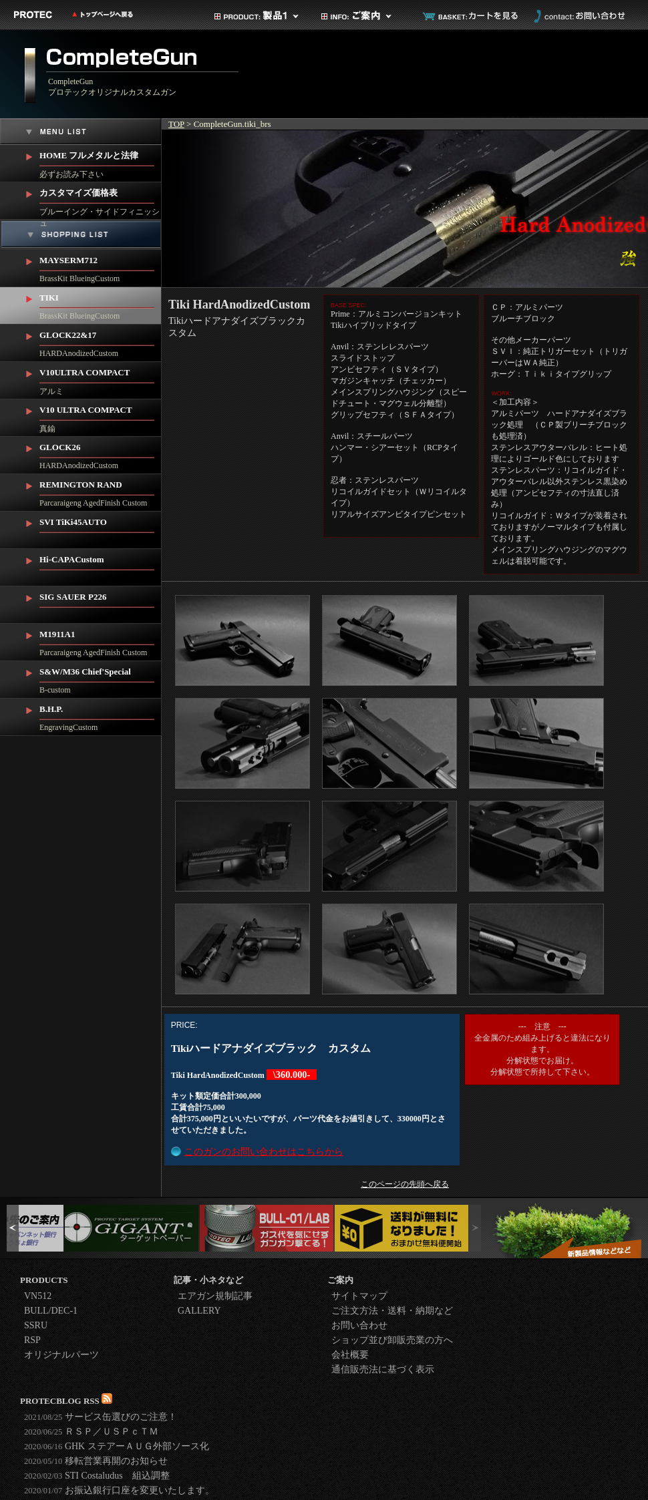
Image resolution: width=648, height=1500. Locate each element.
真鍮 (100, 416)
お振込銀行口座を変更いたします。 (119, 1490)
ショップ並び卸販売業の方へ (392, 1340)
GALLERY (199, 1311)
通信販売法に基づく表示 (382, 1369)
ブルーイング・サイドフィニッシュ (100, 201)
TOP (176, 124)
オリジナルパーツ (61, 1355)
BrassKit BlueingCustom (100, 266)
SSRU (35, 1325)
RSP (32, 1340)
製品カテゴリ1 (257, 16)
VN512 (37, 1296)
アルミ (100, 379)
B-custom (100, 678)
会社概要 (350, 1355)
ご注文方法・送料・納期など (392, 1311)
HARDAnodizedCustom (100, 341)
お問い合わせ (578, 16)
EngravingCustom (100, 715)
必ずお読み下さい (100, 162)
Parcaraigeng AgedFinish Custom (100, 491)
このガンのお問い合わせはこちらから (263, 1152)
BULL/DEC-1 (50, 1311)
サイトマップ (359, 1296)
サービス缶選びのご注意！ (100, 1417)
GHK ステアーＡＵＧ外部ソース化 (116, 1446)
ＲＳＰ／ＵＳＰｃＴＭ (91, 1432)
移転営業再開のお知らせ (96, 1461)
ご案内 (364, 16)
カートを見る (471, 16)
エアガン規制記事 (215, 1296)
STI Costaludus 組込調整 (97, 1476)
